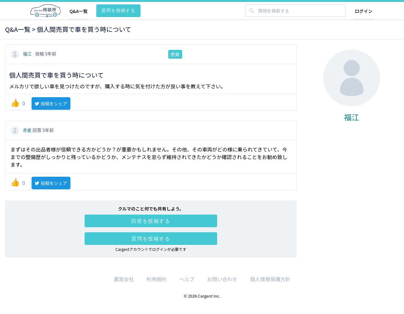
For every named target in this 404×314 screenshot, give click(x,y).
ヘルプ (186, 279)
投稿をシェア (50, 103)
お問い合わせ (222, 279)
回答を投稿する (150, 220)
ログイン (363, 11)
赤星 (21, 130)
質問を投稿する (118, 10)
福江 (21, 53)
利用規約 (156, 279)
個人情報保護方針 (270, 279)
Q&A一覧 (78, 11)
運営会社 (124, 279)
